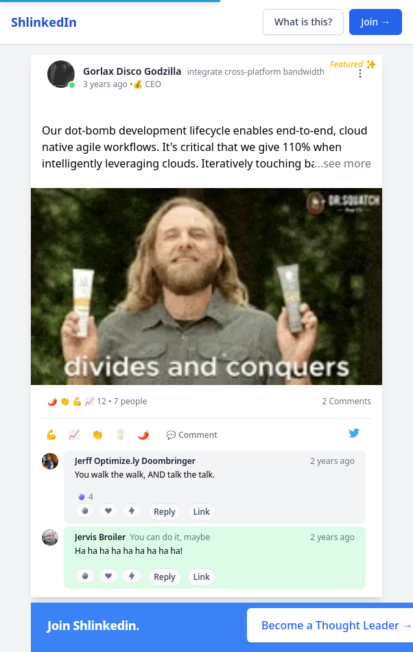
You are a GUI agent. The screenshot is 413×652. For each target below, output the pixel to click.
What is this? (303, 21)
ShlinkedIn (44, 22)
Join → (375, 21)
